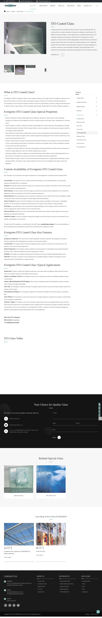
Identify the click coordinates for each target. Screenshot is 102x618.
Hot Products (64, 577)
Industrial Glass (81, 106)
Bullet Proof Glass (81, 122)
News (79, 5)
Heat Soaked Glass (64, 590)
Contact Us (87, 5)
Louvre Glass (80, 129)
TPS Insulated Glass (64, 593)
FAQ (83, 587)
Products (33, 5)
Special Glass (20, 11)
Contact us (57, 54)
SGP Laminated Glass (65, 582)
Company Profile (86, 582)
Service (52, 5)
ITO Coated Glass (29, 11)
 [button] (45, 70)
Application (43, 5)
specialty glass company (47, 222)
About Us (61, 5)
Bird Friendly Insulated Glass (66, 585)
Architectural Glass (81, 102)
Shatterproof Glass (81, 136)
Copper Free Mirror (64, 587)
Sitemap (87, 615)
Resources (70, 5)
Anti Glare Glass (80, 143)
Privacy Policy (94, 615)
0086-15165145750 (10, 1)
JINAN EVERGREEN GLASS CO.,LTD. (20, 615)
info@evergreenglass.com (26, 1)
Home (8, 11)
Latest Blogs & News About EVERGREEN (51, 518)
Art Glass (79, 110)
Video (83, 585)
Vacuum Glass (80, 98)
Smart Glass (79, 125)
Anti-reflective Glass (81, 139)
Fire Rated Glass (80, 118)
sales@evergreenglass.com (44, 1)
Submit (56, 436)
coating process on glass (11, 321)
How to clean (11, 318)
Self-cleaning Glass (81, 146)
